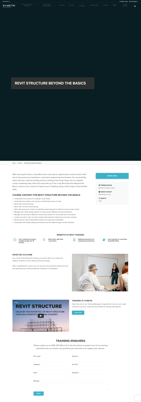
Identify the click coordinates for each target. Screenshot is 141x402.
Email (36, 375)
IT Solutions (79, 6)
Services (69, 6)
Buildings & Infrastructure (46, 6)
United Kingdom (133, 1)
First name (37, 356)
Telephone (76, 375)
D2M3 (109, 6)
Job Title (75, 365)
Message (37, 385)
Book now (112, 176)
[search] (135, 6)
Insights (101, 6)
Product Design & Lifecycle (27, 6)
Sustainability (91, 6)
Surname (75, 356)
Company (37, 365)
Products (60, 6)
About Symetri (118, 6)
